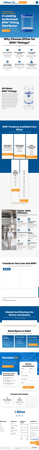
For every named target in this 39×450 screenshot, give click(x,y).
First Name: (22, 368)
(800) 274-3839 (7, 401)
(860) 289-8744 (33, 435)
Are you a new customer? (24, 375)
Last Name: (30, 368)
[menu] (37, 2)
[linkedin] (22, 416)
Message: (22, 382)
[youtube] (20, 416)
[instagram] (17, 416)
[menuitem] (4, 424)
